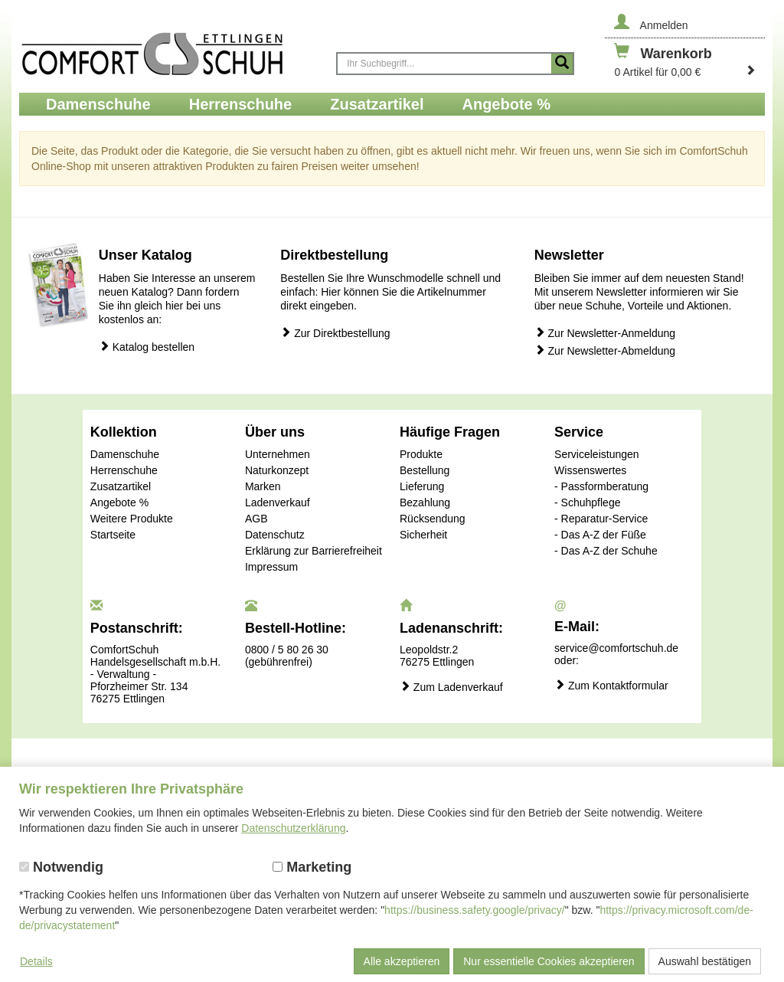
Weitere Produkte (131, 518)
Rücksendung (433, 518)
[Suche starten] (562, 64)
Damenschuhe (124, 454)
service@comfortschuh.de (616, 648)
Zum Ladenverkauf (451, 686)
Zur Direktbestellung (335, 332)
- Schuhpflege (587, 502)
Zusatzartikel (120, 486)
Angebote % (119, 502)
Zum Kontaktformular (611, 685)
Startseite (113, 535)
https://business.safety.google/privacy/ (474, 910)
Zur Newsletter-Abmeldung (604, 350)
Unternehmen (277, 454)
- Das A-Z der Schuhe (606, 551)
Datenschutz (275, 535)
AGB (256, 518)
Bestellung (424, 470)
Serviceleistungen (596, 454)
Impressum (271, 567)
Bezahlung (425, 502)
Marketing (312, 867)
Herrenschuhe (124, 470)
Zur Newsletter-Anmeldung (604, 332)
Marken (263, 486)
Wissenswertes (590, 470)
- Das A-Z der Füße (600, 535)
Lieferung (422, 486)
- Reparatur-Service (601, 518)
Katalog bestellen (146, 346)
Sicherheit (423, 535)
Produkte (421, 454)
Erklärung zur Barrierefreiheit (313, 551)
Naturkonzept (277, 470)
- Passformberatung (601, 486)
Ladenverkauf (277, 502)
